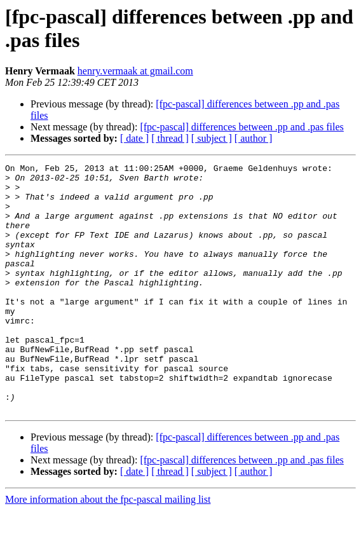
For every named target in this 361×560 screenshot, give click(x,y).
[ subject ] (211, 138)
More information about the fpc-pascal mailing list (107, 548)
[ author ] (254, 138)
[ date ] (134, 138)
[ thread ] (170, 138)
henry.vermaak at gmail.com (135, 70)
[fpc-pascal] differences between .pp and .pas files (241, 126)
